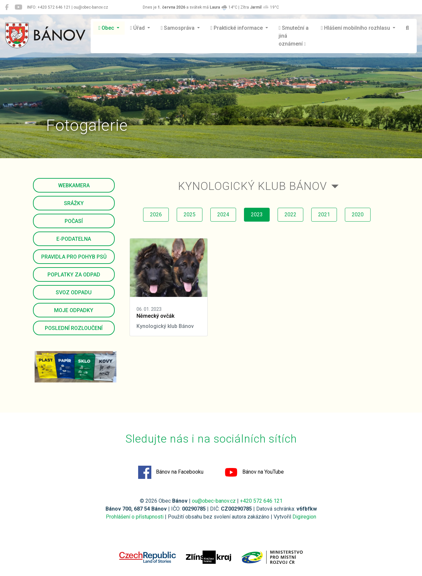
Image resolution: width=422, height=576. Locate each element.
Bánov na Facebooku (170, 472)
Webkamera (74, 185)
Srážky (74, 203)
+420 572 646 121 (261, 501)
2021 (324, 214)
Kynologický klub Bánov (252, 186)
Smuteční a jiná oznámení (294, 36)
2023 (257, 214)
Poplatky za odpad (73, 274)
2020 (358, 214)
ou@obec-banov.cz (214, 501)
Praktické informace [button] (237, 28)
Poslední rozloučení (74, 328)
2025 (190, 214)
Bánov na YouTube (254, 472)
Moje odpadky (73, 310)
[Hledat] (407, 28)
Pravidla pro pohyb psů (73, 257)
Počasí (74, 221)
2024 (223, 214)
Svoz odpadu (74, 292)
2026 (156, 214)
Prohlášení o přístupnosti (135, 517)
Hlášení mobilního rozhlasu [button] (356, 28)
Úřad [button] (138, 28)
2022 (290, 214)
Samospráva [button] (178, 28)
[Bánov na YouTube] (18, 7)
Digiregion (304, 517)
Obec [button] (107, 28)
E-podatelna (73, 239)
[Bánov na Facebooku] (7, 7)
